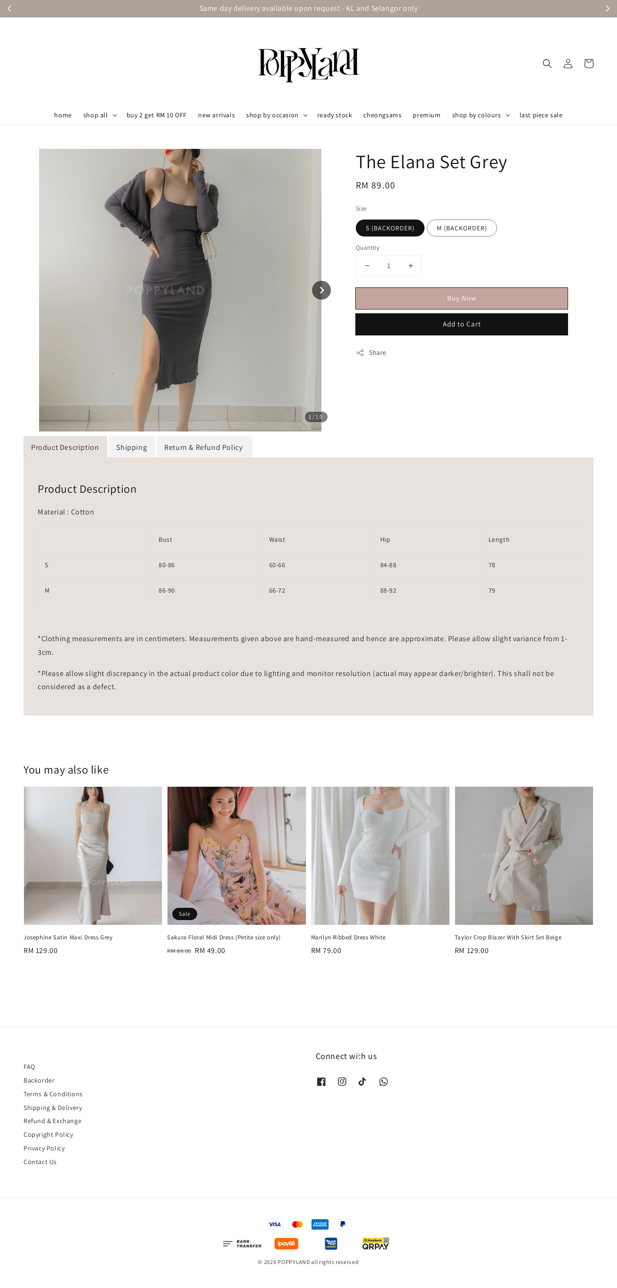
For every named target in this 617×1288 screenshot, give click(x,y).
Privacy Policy (44, 1148)
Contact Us (40, 1162)
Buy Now (462, 297)
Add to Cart (462, 323)
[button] (547, 63)
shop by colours (476, 115)
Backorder (39, 1080)
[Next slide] (321, 290)
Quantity (367, 248)
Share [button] (371, 352)
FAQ (29, 1066)
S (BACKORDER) (390, 228)
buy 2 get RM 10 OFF (157, 115)
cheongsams (382, 115)
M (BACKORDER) (462, 228)
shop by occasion (272, 115)
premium (427, 115)
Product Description (65, 447)
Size (361, 208)
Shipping (131, 447)
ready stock (335, 115)
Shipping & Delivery (53, 1107)
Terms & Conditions (53, 1094)
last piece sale (541, 115)
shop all (95, 115)
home (63, 115)
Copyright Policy (48, 1134)
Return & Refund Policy (204, 447)
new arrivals (216, 115)
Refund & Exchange (52, 1121)
